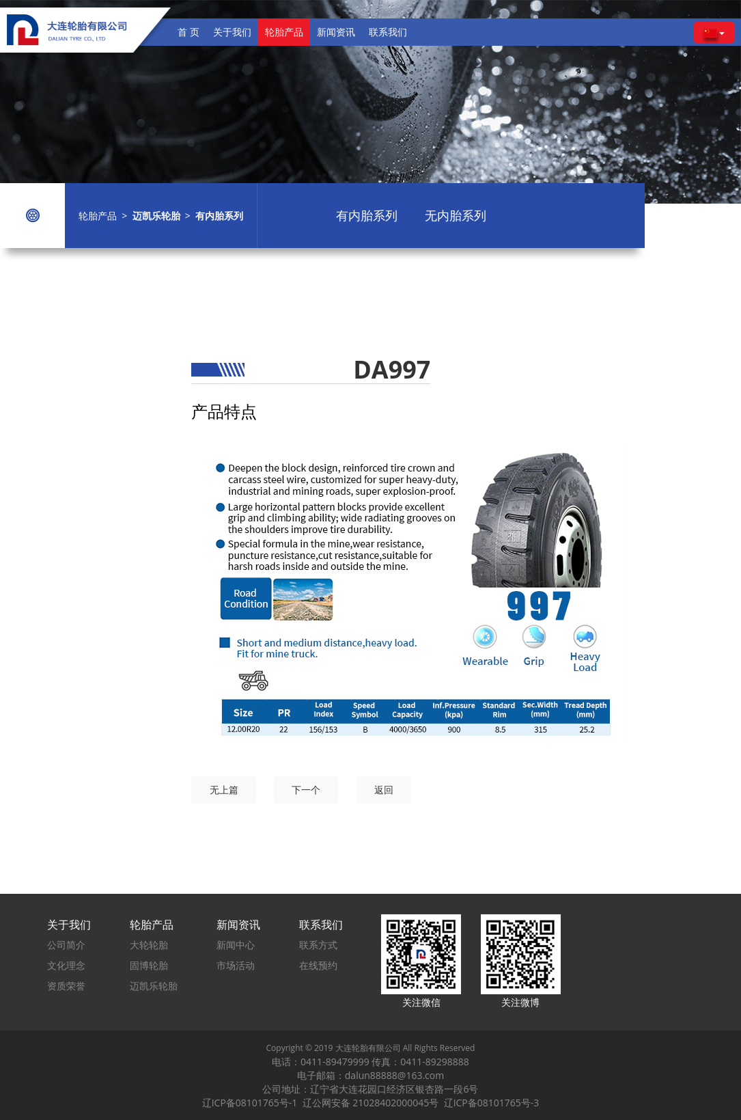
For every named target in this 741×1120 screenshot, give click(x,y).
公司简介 (66, 944)
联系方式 (318, 944)
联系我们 (388, 31)
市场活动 (235, 965)
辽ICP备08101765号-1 (252, 1102)
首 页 (188, 31)
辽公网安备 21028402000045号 (373, 1102)
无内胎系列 (455, 215)
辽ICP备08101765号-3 (492, 1102)
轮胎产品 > (105, 215)
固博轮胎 (149, 965)
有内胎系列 (366, 215)
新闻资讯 (336, 31)
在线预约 (318, 965)
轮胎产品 (284, 31)
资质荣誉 (66, 985)
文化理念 (66, 965)
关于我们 (232, 31)
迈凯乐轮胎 (154, 985)
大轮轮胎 (149, 944)
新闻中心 (235, 944)
